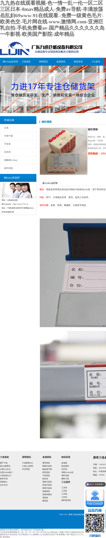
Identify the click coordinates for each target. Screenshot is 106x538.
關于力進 (4, 463)
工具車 (64, 488)
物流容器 (78, 61)
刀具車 (64, 497)
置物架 (45, 497)
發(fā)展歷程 (5, 466)
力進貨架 (26, 61)
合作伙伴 (4, 485)
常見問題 (26, 469)
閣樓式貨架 (47, 466)
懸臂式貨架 (47, 488)
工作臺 (64, 494)
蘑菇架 (45, 501)
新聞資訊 (43, 61)
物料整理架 (66, 500)
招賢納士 (4, 482)
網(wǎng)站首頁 (10, 61)
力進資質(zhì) (5, 475)
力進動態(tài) (27, 463)
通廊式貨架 (47, 482)
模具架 (45, 479)
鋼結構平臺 (47, 469)
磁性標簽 (8, 168)
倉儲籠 (64, 463)
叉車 (6, 128)
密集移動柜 (47, 494)
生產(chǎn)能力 (6, 472)
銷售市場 (4, 479)
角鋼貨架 (46, 491)
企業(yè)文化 (5, 469)
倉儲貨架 (60, 61)
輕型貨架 (46, 472)
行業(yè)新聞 (27, 466)
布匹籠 (64, 469)
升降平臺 (8, 136)
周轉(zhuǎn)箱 (67, 472)
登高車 (7, 152)
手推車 (7, 144)
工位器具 (95, 61)
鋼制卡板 (65, 479)
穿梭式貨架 (47, 485)
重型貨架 (46, 463)
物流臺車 (65, 466)
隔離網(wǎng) (10, 160)
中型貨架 (46, 475)
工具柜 (64, 491)
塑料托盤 (65, 475)
